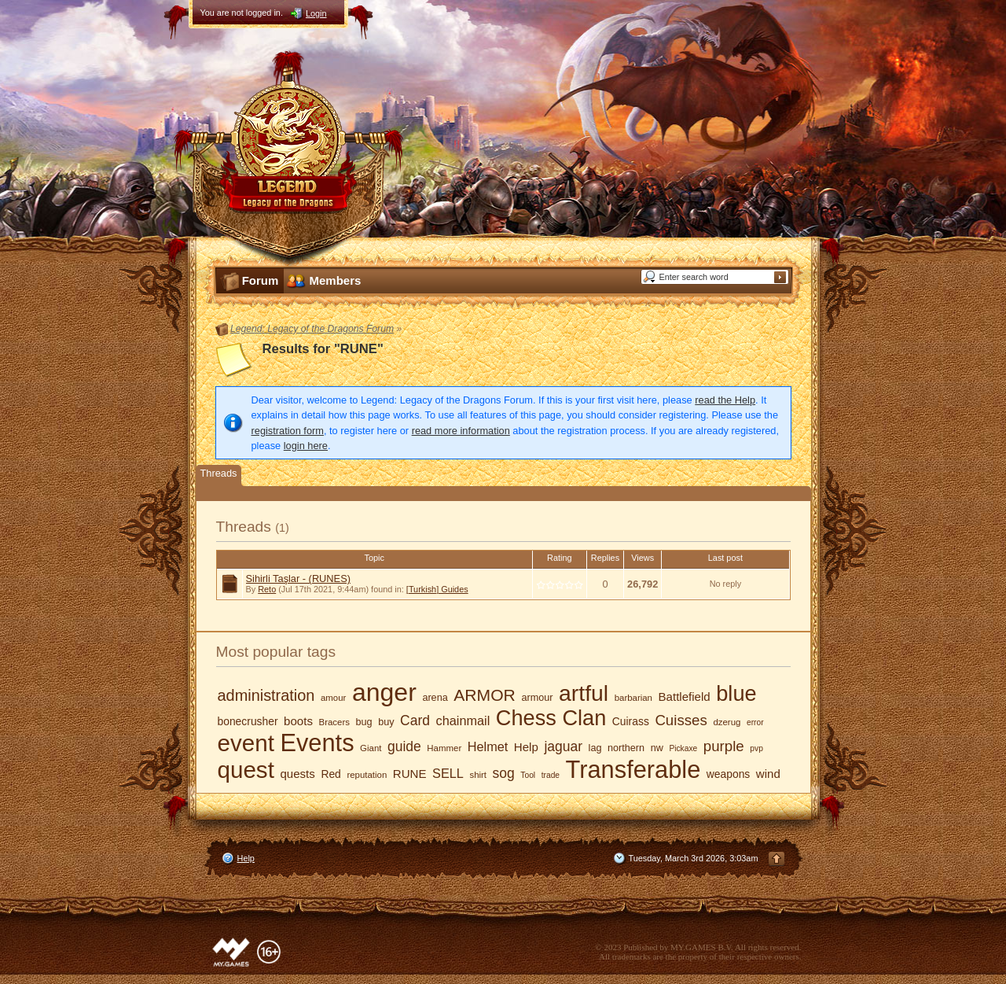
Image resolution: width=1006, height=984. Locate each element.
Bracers (334, 722)
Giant (370, 748)
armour (537, 697)
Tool (527, 775)
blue (736, 693)
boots (298, 721)
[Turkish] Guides (437, 589)
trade (551, 775)
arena (434, 697)
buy (386, 722)
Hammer (444, 748)
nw (657, 748)
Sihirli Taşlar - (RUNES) (298, 578)
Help (526, 747)
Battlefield (684, 696)
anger (384, 692)
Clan (584, 718)
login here (306, 445)
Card (415, 720)
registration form (288, 431)
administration (266, 695)
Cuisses (681, 720)
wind (768, 773)
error (755, 722)
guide (404, 746)
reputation (367, 774)
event (246, 743)
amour (333, 697)
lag (595, 748)
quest (246, 770)
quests (297, 773)
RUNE (410, 773)
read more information (461, 431)
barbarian (633, 697)
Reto (267, 589)
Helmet (488, 746)
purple (723, 746)
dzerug (726, 722)
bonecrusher (248, 721)
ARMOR (484, 695)
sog (504, 773)
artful (583, 693)
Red (330, 774)
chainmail (463, 720)
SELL (448, 773)
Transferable (633, 769)
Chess (526, 718)
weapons (728, 774)
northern (626, 748)
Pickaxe (683, 748)
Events (317, 743)
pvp (756, 748)
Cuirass (630, 721)
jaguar (563, 746)
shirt (477, 774)
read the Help (725, 400)
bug (364, 722)
